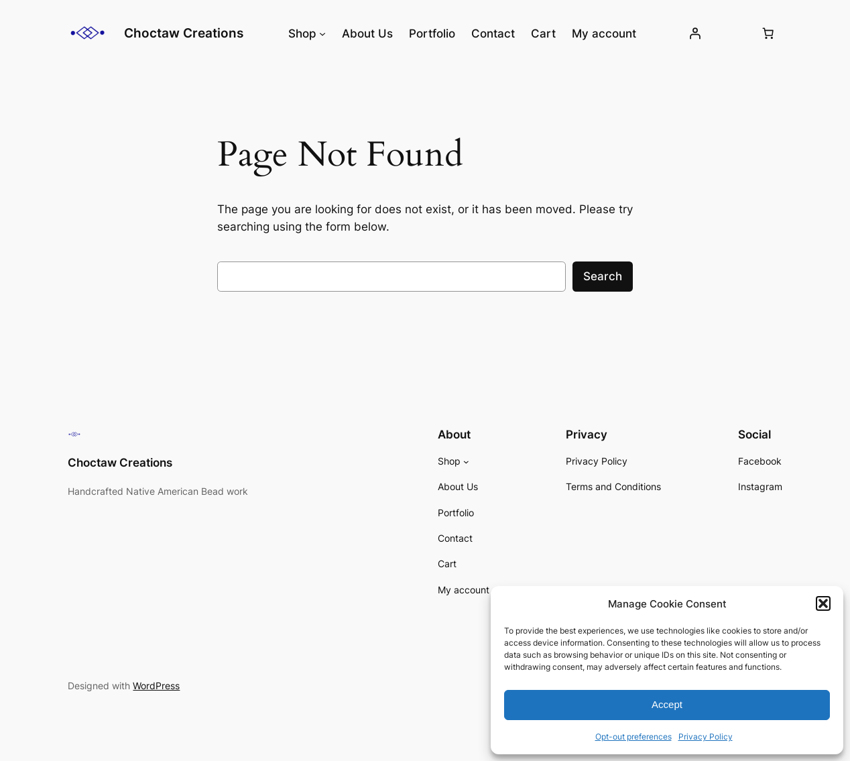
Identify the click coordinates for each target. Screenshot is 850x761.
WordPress (156, 685)
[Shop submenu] (322, 33)
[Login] (695, 33)
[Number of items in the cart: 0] (768, 33)
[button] (823, 603)
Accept (667, 704)
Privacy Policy (705, 736)
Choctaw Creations (183, 33)
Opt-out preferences (633, 736)
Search (602, 276)
